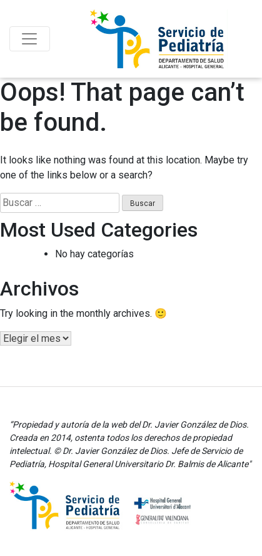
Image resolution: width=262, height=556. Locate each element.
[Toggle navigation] (29, 38)
